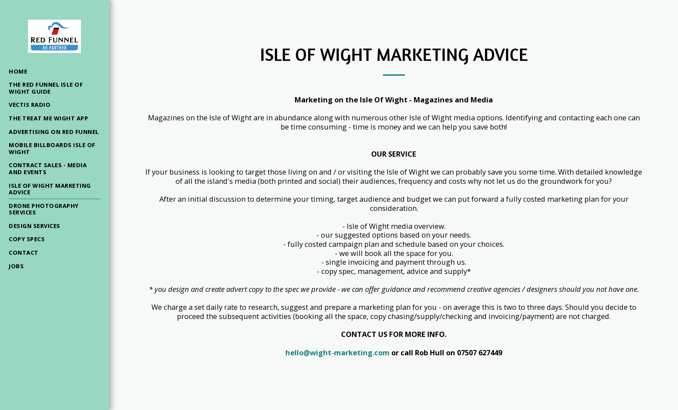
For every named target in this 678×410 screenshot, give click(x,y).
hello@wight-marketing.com (337, 352)
